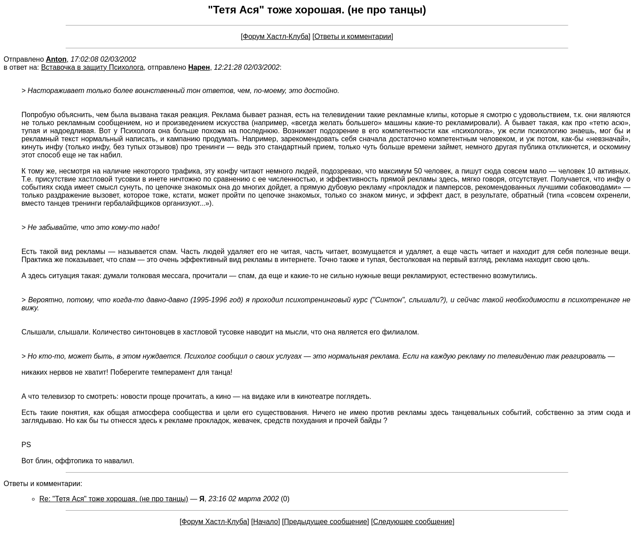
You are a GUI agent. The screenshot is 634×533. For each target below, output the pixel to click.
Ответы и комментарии (353, 36)
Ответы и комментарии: (43, 483)
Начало (265, 521)
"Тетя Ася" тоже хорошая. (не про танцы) (317, 10)
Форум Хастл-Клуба (276, 36)
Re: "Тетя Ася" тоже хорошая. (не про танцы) (113, 499)
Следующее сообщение (413, 521)
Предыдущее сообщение (325, 521)
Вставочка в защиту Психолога (92, 67)
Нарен (199, 67)
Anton (56, 59)
